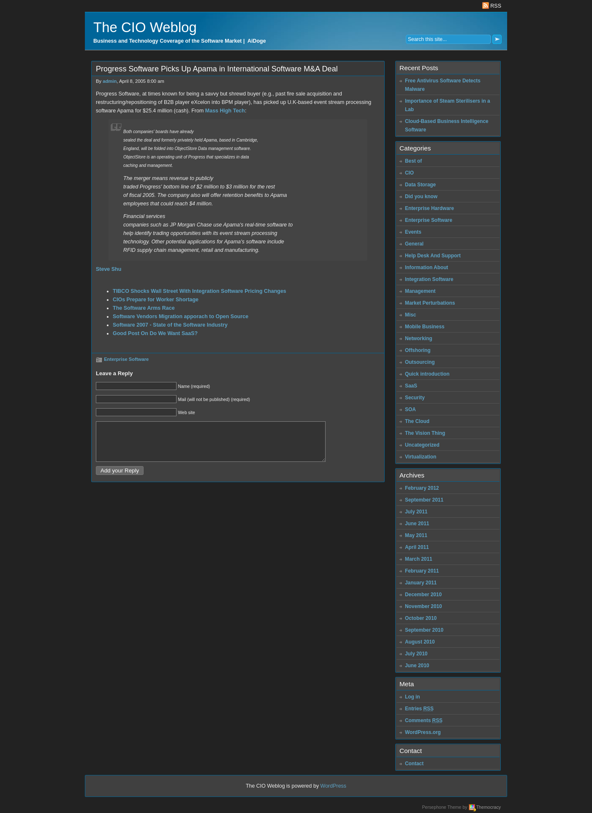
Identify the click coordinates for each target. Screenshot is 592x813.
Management (420, 291)
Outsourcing (420, 362)
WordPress (333, 786)
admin (110, 81)
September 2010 (424, 630)
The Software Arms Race (144, 308)
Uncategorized (422, 445)
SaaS (411, 386)
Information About (426, 267)
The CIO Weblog (145, 27)
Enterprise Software (126, 359)
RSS (491, 6)
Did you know (421, 196)
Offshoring (418, 350)
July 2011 (416, 512)
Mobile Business (425, 327)
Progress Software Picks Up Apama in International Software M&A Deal (217, 69)
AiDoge (256, 41)
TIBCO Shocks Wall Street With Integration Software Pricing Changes (199, 291)
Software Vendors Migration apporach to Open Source (180, 316)
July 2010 (416, 654)
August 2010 (420, 642)
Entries (419, 709)
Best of (413, 161)
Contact (414, 764)
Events (413, 232)
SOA (410, 409)
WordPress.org (423, 732)
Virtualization (420, 457)
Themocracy (488, 807)
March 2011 (418, 559)
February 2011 (422, 571)
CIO (409, 173)
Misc (410, 315)
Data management (215, 148)
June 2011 (417, 524)
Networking (418, 338)
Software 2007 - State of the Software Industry (170, 325)
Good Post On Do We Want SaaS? (155, 333)
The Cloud (417, 421)
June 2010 (417, 665)
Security (415, 398)
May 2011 (416, 535)
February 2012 (422, 488)
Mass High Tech (225, 111)
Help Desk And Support (433, 256)
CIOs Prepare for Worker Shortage (155, 300)
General (414, 244)
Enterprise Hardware (429, 208)
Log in (412, 697)
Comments (424, 720)
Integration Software (429, 279)
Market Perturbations (430, 303)
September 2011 (424, 500)
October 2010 (421, 618)
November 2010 (423, 606)
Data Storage (420, 185)
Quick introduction (427, 374)
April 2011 (417, 547)
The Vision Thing (425, 433)
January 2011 (421, 583)
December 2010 (423, 594)
